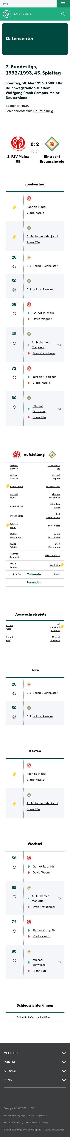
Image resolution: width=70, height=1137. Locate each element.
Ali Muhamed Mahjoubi (42, 236)
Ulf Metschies (53, 487)
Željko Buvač (16, 506)
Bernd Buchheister (45, 265)
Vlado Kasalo (35, 212)
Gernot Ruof (41, 313)
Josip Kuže (15, 574)
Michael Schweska (39, 409)
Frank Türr (33, 242)
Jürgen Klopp (42, 376)
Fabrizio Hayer (36, 206)
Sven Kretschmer (44, 353)
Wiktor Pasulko (43, 289)
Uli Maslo (55, 574)
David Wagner (42, 318)
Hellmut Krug (43, 111)
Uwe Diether (16, 516)
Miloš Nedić (54, 526)
